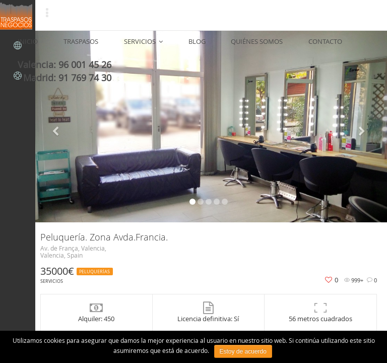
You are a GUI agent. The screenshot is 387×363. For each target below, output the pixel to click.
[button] (57, 126)
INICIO (36, 45)
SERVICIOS (120, 45)
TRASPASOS (73, 45)
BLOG (158, 45)
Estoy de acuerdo (243, 351)
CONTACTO (256, 45)
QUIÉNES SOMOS (203, 45)
